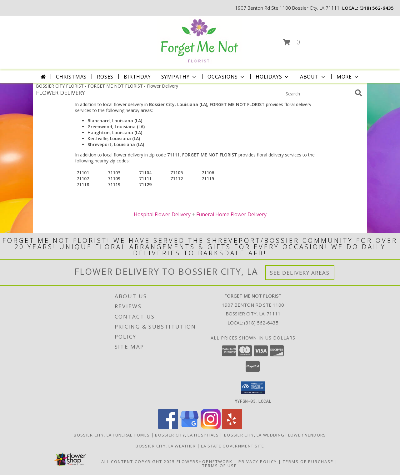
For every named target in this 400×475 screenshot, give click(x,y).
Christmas (71, 76)
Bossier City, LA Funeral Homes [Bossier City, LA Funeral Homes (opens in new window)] (112, 434)
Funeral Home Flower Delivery (231, 214)
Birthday (137, 76)
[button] (291, 42)
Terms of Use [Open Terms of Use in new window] (219, 465)
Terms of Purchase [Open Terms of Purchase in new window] (308, 461)
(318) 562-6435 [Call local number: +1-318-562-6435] (376, 8)
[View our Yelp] (232, 427)
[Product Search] (318, 93)
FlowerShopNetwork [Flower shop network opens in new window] (204, 461)
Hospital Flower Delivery (162, 214)
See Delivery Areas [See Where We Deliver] (300, 272)
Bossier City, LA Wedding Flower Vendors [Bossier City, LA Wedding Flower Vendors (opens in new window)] (275, 434)
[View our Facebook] (168, 427)
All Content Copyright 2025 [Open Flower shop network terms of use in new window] (138, 461)
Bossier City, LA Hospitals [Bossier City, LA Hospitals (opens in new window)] (187, 434)
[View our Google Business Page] (189, 427)
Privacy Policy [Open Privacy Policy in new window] (257, 461)
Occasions (226, 76)
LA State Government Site (232, 445)
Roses (105, 76)
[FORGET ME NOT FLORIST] (199, 40)
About (313, 76)
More (348, 76)
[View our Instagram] (211, 427)
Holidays (272, 76)
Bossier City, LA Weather (166, 445)
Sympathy (179, 76)
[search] (358, 93)
